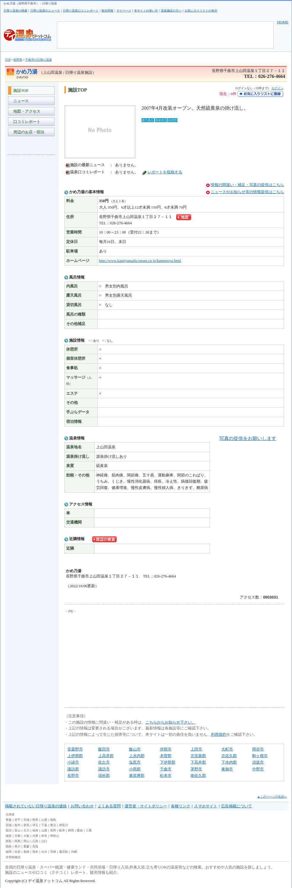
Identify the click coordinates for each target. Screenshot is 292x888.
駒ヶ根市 (260, 755)
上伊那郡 (75, 755)
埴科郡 (104, 775)
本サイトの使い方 (146, 10)
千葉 (44, 825)
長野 (53, 830)
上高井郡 (106, 755)
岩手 (17, 819)
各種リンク (180, 806)
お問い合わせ (82, 806)
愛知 (80, 830)
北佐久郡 (229, 755)
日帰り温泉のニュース (45, 10)
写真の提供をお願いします (247, 438)
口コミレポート (25, 121)
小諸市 (73, 762)
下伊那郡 (167, 762)
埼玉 (35, 825)
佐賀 (17, 851)
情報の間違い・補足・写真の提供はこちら (247, 185)
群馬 (26, 825)
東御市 (227, 769)
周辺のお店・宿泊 (27, 132)
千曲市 (166, 769)
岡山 (26, 841)
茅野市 (196, 769)
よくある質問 (109, 806)
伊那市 (166, 749)
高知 (35, 846)
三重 (89, 830)
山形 (44, 819)
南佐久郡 (198, 775)
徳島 (9, 846)
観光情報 (107, 10)
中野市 (258, 769)
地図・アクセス (25, 111)
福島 (53, 819)
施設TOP (19, 90)
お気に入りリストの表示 (201, 10)
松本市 (166, 775)
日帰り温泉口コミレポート (81, 10)
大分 (44, 851)
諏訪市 (104, 769)
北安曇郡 (198, 755)
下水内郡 (229, 762)
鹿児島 (63, 851)
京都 (17, 835)
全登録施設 (13, 857)
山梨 (44, 830)
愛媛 (26, 846)
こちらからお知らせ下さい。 (170, 722)
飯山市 (135, 749)
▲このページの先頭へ (272, 796)
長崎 (26, 851)
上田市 (196, 749)
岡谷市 (258, 749)
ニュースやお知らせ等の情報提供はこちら (247, 192)
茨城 (9, 825)
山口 (44, 841)
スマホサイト (205, 806)
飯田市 (104, 749)
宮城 (26, 819)
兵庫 (35, 835)
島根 (17, 841)
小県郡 (135, 769)
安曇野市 (75, 749)
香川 (17, 846)
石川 (26, 830)
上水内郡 (137, 755)
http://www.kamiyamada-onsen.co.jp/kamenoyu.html (140, 260)
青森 (9, 819)
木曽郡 (166, 755)
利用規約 (218, 734)
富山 (17, 830)
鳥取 (9, 841)
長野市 (73, 775)
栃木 (17, 825)
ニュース (20, 101)
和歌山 (54, 835)
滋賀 (9, 835)
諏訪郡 (73, 769)
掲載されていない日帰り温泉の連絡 (36, 806)
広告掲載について (236, 806)
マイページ (123, 10)
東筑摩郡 (137, 775)
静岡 (71, 830)
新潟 (9, 830)
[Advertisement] (31, 248)
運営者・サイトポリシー (146, 806)
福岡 (9, 851)
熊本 (35, 851)
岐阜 (62, 830)
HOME (282, 22)
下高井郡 (198, 762)
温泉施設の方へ (171, 10)
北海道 (10, 814)
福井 (35, 830)
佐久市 (104, 762)
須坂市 (258, 762)
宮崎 (53, 851)
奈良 (44, 835)
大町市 (227, 749)
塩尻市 (135, 762)
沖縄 (74, 851)
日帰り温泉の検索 (15, 10)
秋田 (35, 819)
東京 (53, 825)
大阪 (26, 835)
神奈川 (63, 825)
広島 (35, 841)
